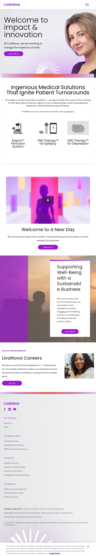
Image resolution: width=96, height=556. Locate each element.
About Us (48, 247)
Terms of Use (45, 509)
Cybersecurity (47, 513)
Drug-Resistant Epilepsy (14, 445)
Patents (57, 513)
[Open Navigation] (87, 4)
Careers (27, 509)
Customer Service (11, 463)
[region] (48, 549)
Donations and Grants (13, 471)
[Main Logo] (12, 4)
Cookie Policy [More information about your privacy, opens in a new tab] (54, 553)
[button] (48, 200)
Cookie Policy (67, 513)
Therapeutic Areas (12, 436)
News (6, 427)
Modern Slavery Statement (15, 489)
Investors (35, 509)
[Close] (88, 546)
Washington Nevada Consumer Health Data (22, 513)
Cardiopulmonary (11, 441)
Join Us (12, 383)
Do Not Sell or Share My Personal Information (23, 517)
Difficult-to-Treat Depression (16, 449)
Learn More (13, 53)
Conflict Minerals (11, 497)
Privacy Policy (58, 509)
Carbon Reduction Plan (14, 493)
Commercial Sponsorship (14, 467)
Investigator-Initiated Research (17, 475)
